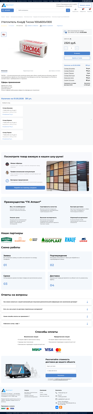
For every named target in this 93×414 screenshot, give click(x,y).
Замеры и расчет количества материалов (30, 396)
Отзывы (30, 1)
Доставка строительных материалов (30, 393)
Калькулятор (12, 1)
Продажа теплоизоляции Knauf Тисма (42, 16)
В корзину (77, 53)
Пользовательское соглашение (77, 413)
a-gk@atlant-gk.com (66, 1)
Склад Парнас (69, 73)
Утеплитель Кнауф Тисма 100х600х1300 (60, 16)
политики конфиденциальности (60, 379)
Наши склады (43, 394)
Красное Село (69, 78)
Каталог (8, 16)
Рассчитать (61, 375)
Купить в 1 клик (77, 58)
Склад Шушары (69, 68)
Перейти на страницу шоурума (25, 187)
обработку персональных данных (62, 378)
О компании (4, 1)
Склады (51, 1)
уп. (70, 38)
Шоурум (45, 1)
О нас (41, 392)
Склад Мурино (69, 71)
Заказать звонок (85, 5)
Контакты (56, 1)
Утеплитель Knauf (28, 16)
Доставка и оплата (22, 1)
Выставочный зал (44, 396)
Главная (3, 16)
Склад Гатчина (69, 80)
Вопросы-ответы (37, 1)
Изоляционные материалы (17, 16)
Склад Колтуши (69, 75)
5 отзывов (11, 25)
